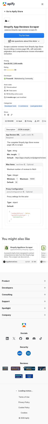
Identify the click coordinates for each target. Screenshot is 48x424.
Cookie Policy (24, 357)
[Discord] (34, 287)
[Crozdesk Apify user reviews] (29, 325)
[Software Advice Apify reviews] (15, 317)
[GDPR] (20, 302)
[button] (24, 230)
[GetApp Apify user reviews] (5, 317)
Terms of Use (24, 346)
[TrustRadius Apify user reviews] (19, 325)
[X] (14, 287)
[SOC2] (28, 302)
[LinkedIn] (7, 287)
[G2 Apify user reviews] (42, 317)
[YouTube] (27, 287)
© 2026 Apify (24, 367)
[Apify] (9, 4)
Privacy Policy (24, 351)
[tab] (9, 121)
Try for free (24, 35)
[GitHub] (21, 287)
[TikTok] (41, 287)
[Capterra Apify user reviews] (29, 317)
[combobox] (24, 41)
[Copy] (20, 30)
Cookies (24, 362)
